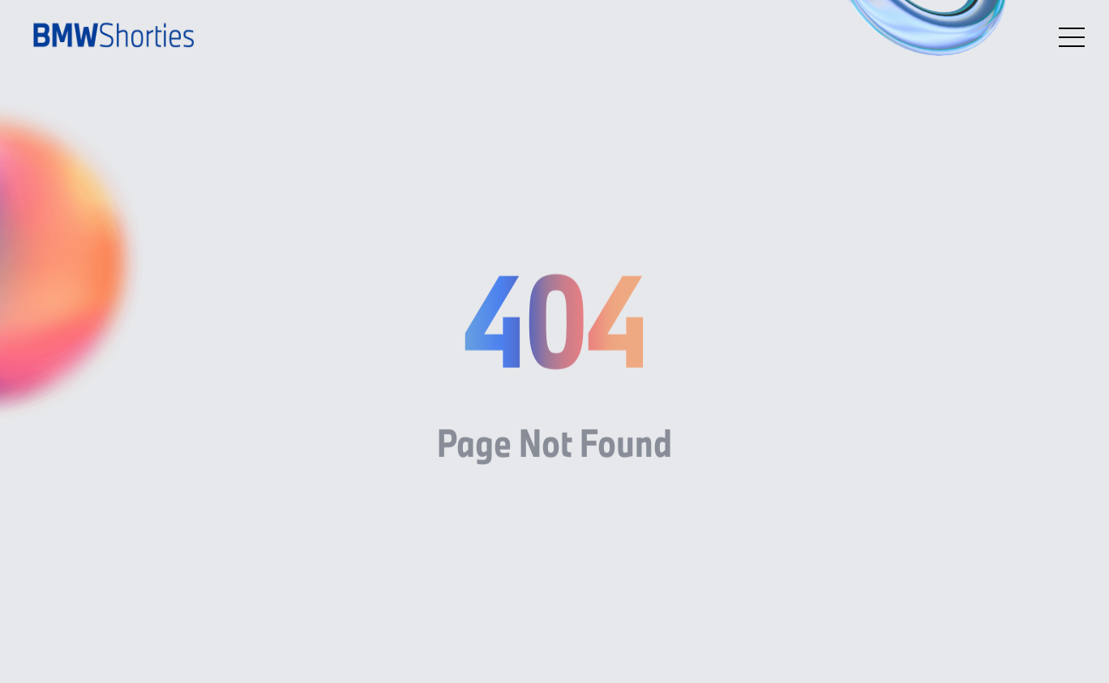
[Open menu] (1072, 37)
